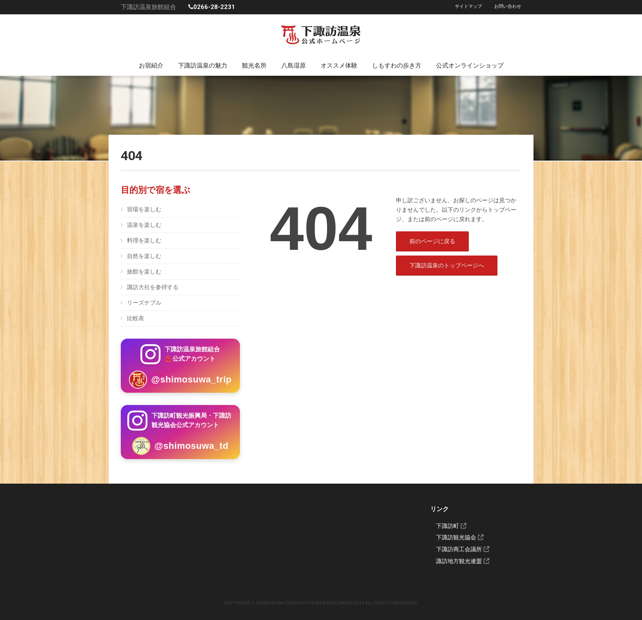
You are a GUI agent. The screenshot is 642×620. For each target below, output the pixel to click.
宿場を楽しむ (144, 209)
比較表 (135, 318)
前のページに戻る (432, 241)
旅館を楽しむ (144, 271)
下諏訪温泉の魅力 (202, 65)
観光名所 (254, 65)
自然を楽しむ (144, 256)
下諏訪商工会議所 (462, 549)
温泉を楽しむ (144, 225)
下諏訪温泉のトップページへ (446, 265)
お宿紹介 (151, 65)
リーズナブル (144, 302)
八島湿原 (293, 65)
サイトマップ (468, 6)
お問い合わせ (507, 6)
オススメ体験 (339, 65)
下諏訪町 (451, 526)
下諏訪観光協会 (460, 537)
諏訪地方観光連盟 (462, 561)
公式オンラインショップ (470, 65)
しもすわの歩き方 (396, 65)
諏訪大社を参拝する (153, 287)
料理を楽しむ (144, 240)
